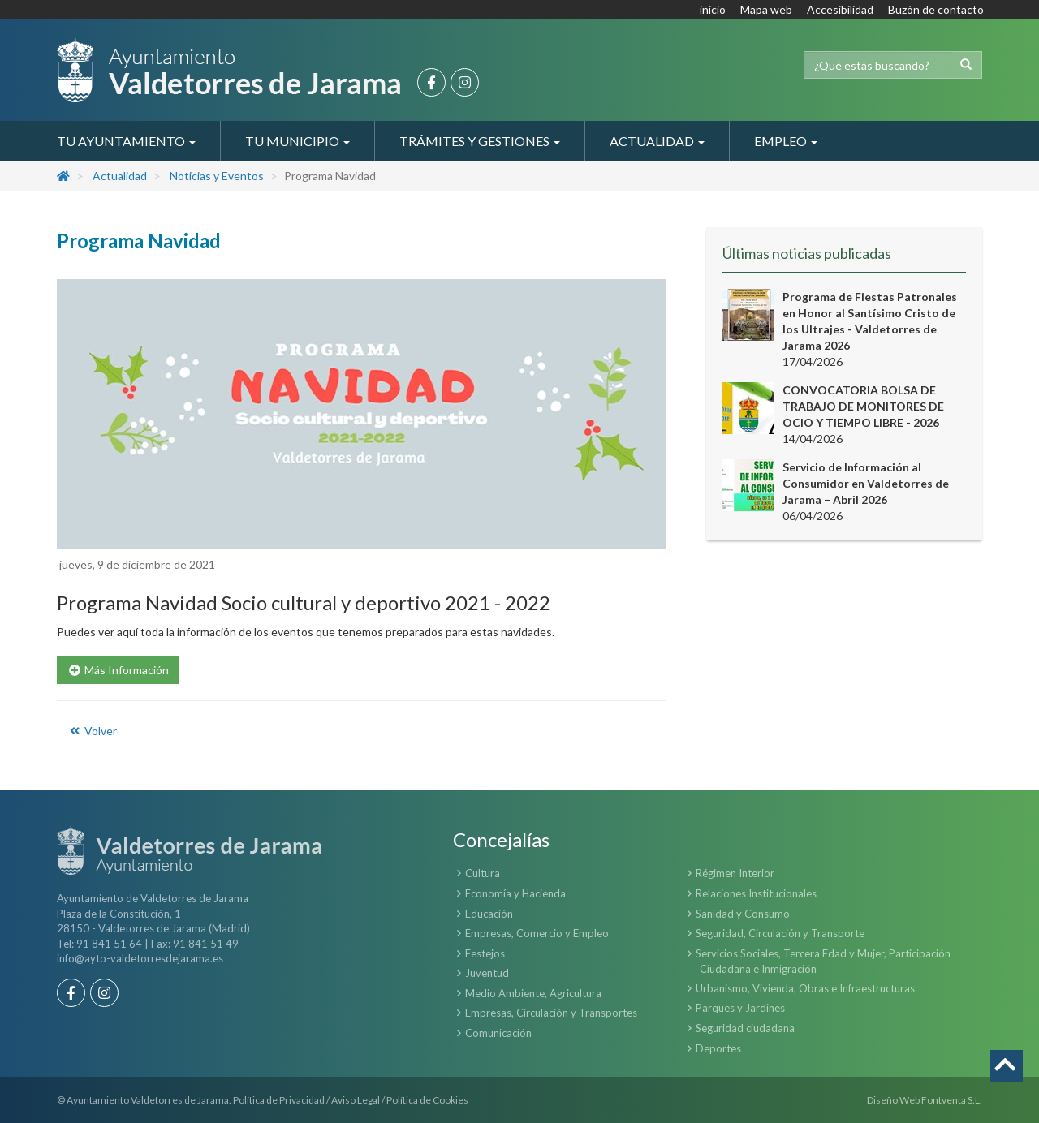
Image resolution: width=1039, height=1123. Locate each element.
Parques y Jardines (740, 1007)
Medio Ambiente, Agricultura (533, 993)
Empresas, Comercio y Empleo (537, 933)
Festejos (485, 953)
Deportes (718, 1048)
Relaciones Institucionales (756, 893)
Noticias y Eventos (217, 176)
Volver (92, 731)
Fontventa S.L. (951, 1100)
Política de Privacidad (279, 1100)
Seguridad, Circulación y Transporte (780, 933)
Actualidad (120, 176)
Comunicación (498, 1032)
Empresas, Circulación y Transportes (551, 1012)
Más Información (118, 670)
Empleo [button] (785, 140)
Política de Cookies (427, 1100)
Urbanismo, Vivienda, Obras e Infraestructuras (805, 988)
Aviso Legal (355, 1100)
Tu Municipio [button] (297, 140)
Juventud (487, 972)
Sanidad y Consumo (743, 913)
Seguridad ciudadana (745, 1028)
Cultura (482, 873)
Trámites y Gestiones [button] (479, 140)
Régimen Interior (735, 873)
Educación (489, 913)
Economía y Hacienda (515, 893)
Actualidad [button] (657, 140)
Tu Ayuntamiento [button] (126, 140)
